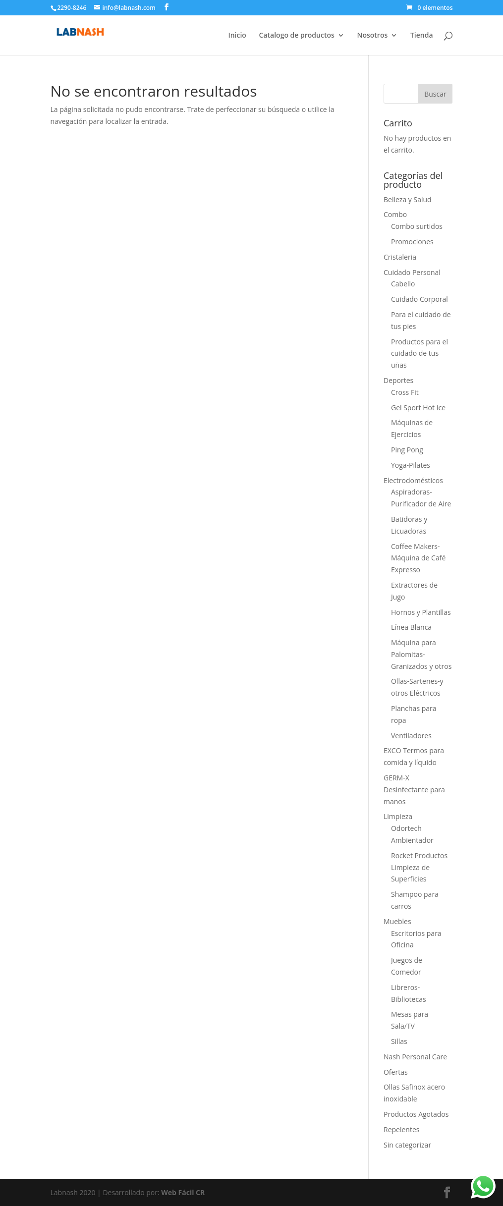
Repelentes (401, 1129)
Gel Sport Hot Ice (418, 407)
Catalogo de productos (297, 36)
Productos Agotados (416, 1114)
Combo (395, 214)
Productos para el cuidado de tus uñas (419, 353)
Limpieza (398, 816)
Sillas (399, 1041)
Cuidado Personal (412, 272)
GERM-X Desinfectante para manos (414, 789)
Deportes (398, 380)
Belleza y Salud (408, 199)
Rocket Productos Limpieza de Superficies (419, 867)
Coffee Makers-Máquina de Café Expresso (418, 558)
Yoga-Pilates (410, 465)
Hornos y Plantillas (421, 612)
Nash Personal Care (415, 1056)
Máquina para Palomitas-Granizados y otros (421, 654)
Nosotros (372, 36)
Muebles (397, 921)
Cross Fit (405, 392)
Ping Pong (407, 449)
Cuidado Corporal (419, 299)
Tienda (421, 36)
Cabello (403, 283)
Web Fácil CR (183, 1192)
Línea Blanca (411, 627)
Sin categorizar (407, 1145)
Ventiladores (411, 735)
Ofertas (396, 1072)
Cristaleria (400, 257)
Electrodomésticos (413, 480)
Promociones (412, 241)
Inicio (237, 36)
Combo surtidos (417, 226)
